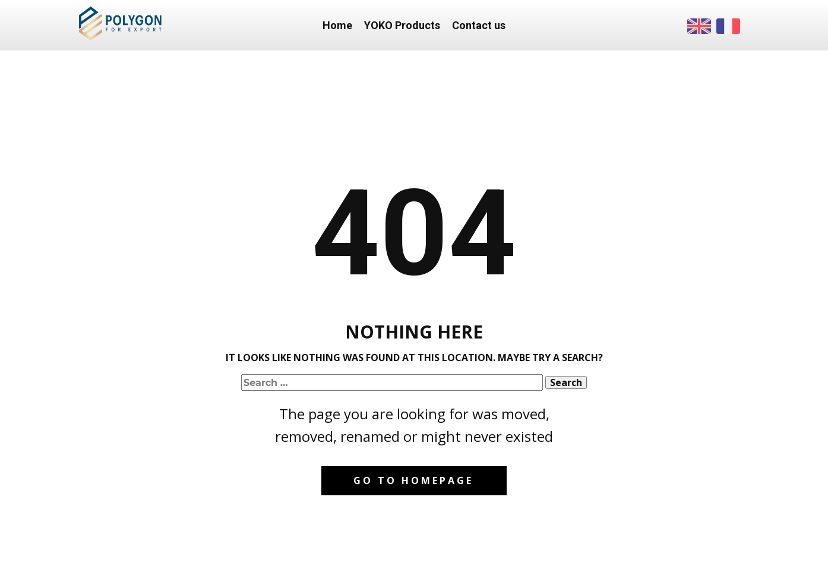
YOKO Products (402, 25)
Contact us (478, 25)
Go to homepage (413, 480)
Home (337, 25)
